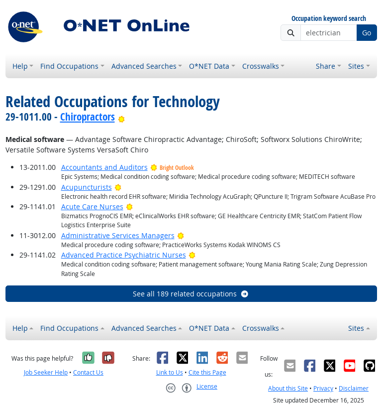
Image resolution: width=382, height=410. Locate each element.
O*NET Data (209, 66)
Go (366, 32)
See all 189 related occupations (191, 293)
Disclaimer (354, 388)
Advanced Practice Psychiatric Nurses (123, 255)
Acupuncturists (86, 187)
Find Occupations (69, 66)
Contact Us (88, 372)
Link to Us (169, 372)
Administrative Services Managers (118, 235)
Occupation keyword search (328, 18)
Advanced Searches (144, 66)
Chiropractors (87, 117)
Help (20, 66)
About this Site (288, 388)
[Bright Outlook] (121, 117)
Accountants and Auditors (104, 167)
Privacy (323, 388)
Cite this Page (207, 372)
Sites (356, 66)
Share (325, 66)
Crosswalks (260, 66)
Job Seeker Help (46, 372)
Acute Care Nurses (92, 206)
